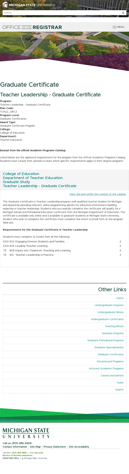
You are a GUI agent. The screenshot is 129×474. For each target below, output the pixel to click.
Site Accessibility (79, 447)
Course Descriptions (112, 375)
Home (120, 298)
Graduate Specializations (109, 347)
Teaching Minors (114, 326)
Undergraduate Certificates (107, 319)
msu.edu (38, 453)
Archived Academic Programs (106, 368)
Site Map (35, 447)
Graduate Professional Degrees (105, 340)
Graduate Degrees (113, 333)
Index (120, 382)
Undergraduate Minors (111, 312)
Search (119, 390)
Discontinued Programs (110, 361)
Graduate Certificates (111, 354)
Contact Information (15, 447)
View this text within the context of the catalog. (98, 194)
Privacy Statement (55, 447)
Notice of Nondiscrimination (17, 455)
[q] (64, 12)
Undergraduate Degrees (109, 305)
